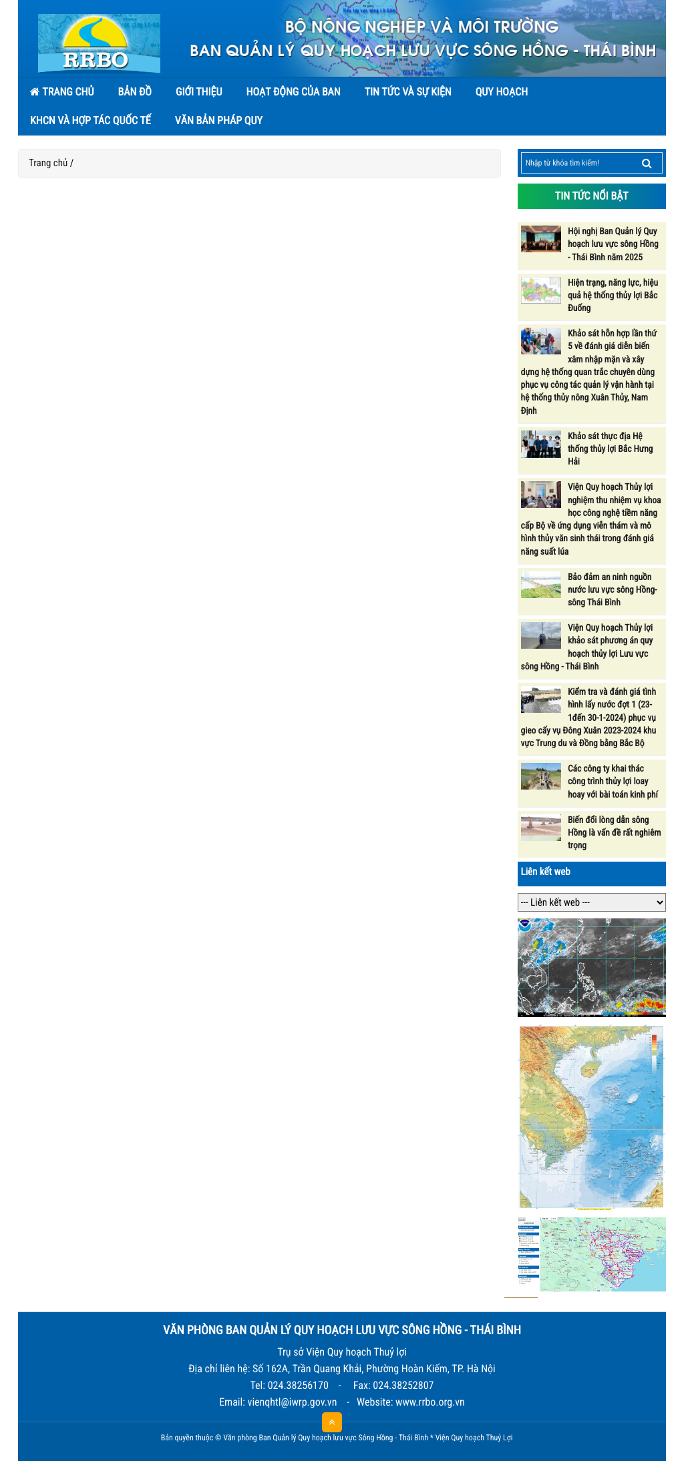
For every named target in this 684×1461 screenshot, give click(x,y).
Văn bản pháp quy (219, 120)
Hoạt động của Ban (293, 91)
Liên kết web (545, 872)
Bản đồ (135, 91)
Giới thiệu (199, 91)
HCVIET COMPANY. (521, 1440)
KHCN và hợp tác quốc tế (90, 120)
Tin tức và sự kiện (408, 91)
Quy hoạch (502, 91)
